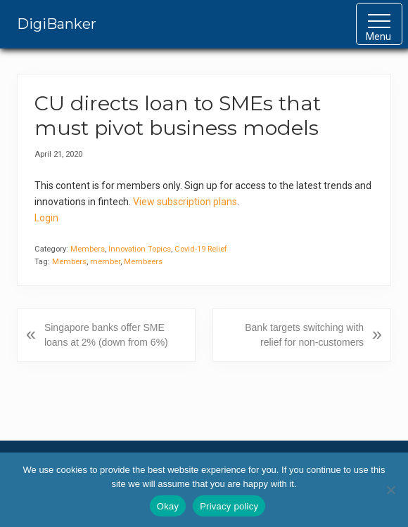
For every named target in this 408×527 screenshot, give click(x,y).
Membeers (143, 261)
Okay (168, 506)
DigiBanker (56, 23)
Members (87, 249)
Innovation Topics (139, 249)
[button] (379, 24)
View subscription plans (185, 201)
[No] (390, 490)
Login (46, 217)
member (105, 261)
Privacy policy (229, 506)
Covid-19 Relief (200, 249)
